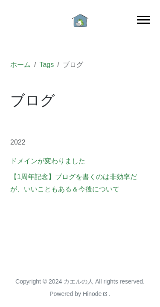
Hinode (96, 293)
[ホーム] (80, 19)
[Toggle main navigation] (143, 20)
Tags (46, 64)
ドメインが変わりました (47, 161)
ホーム (20, 64)
